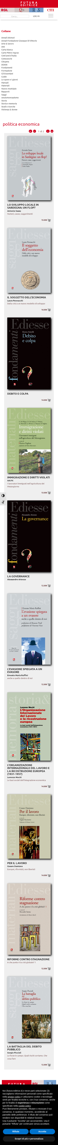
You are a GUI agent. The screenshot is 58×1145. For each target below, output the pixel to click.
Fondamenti (6, 67)
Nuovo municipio (9, 88)
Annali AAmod (8, 37)
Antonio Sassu (14, 211)
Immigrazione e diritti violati (28, 477)
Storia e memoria (9, 103)
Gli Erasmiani (7, 73)
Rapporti (5, 91)
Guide (4, 76)
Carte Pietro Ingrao (10, 52)
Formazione (6, 70)
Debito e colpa (17, 393)
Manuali (5, 82)
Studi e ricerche (8, 106)
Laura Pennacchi (15, 300)
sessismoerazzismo (10, 97)
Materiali (5, 85)
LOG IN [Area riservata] (36, 16)
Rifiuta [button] (15, 1131)
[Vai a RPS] (50, 1084)
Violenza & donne (9, 109)
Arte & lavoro (7, 43)
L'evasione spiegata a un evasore (24, 670)
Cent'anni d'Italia (9, 55)
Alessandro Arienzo (16, 579)
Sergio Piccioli (14, 1052)
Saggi (3, 94)
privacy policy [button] (14, 1097)
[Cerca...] (14, 16)
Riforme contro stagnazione (28, 959)
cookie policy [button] (25, 1106)
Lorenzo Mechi (14, 777)
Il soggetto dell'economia (26, 297)
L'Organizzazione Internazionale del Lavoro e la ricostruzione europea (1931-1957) (28, 769)
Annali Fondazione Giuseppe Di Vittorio (19, 40)
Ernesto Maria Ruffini (17, 675)
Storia (4, 100)
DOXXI (4, 64)
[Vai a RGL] (37, 1084)
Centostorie (6, 58)
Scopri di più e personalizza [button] (29, 1138)
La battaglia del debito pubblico (24, 1048)
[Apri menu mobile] (50, 16)
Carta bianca (7, 49)
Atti (3, 46)
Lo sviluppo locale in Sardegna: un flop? (23, 206)
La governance (18, 576)
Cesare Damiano (15, 866)
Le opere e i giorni (9, 79)
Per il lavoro (17, 863)
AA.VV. (10, 480)
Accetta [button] (42, 1131)
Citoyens (5, 61)
